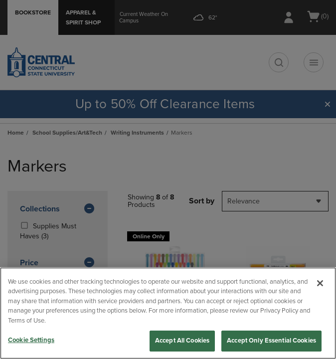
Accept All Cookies (182, 341)
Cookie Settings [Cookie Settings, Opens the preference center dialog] (31, 340)
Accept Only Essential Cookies (271, 341)
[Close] (320, 283)
